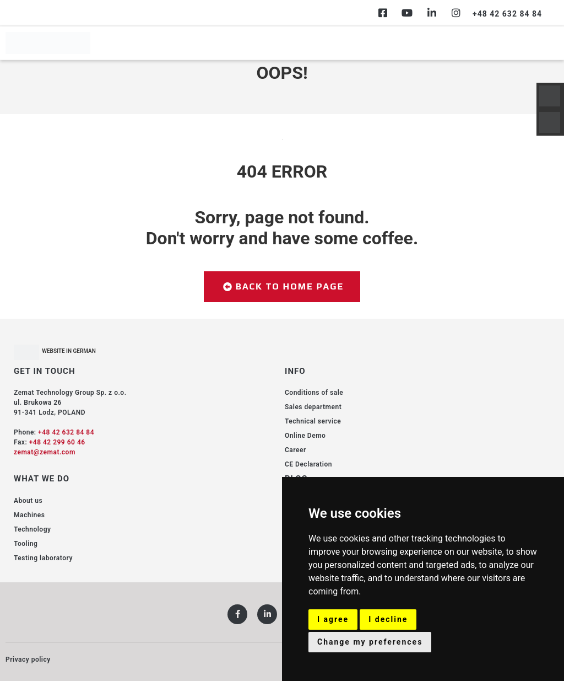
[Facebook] (383, 12)
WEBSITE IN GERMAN (69, 351)
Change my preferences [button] (369, 641)
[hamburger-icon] (546, 43)
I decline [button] (388, 619)
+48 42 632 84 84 (66, 432)
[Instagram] (456, 12)
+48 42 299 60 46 (57, 442)
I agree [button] (333, 619)
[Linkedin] (432, 12)
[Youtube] (407, 12)
